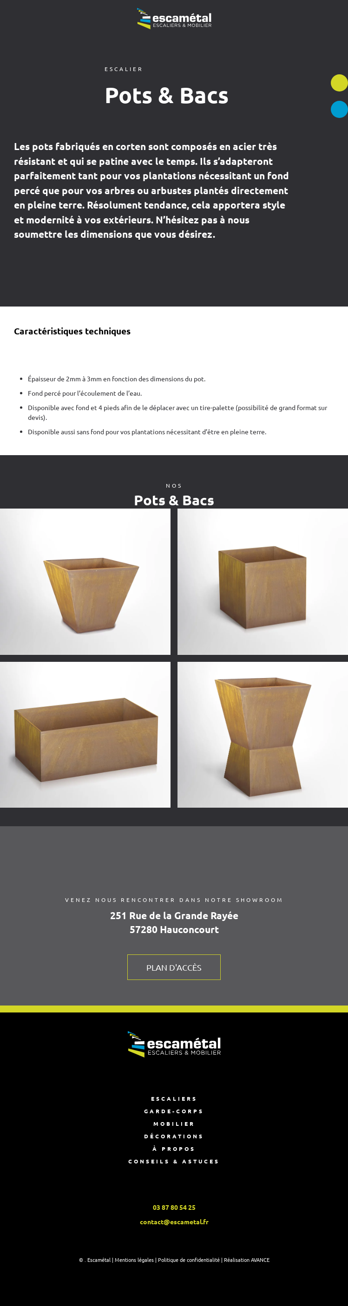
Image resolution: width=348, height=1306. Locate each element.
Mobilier (174, 1123)
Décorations (174, 1136)
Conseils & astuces (174, 1161)
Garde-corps (174, 1111)
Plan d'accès (174, 967)
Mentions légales (134, 1259)
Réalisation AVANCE (246, 1259)
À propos (174, 1148)
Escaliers (174, 1098)
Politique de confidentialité (189, 1259)
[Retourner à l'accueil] (174, 18)
